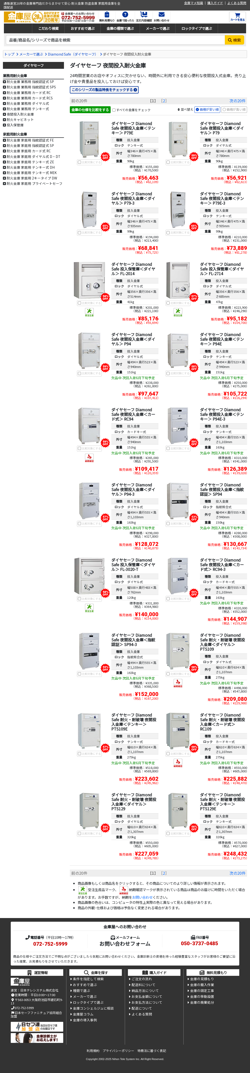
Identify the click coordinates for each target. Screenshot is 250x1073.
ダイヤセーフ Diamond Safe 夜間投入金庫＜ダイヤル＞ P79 (222, 128)
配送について (142, 1009)
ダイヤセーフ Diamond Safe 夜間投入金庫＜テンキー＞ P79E (133, 128)
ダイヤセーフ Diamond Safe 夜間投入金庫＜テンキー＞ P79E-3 (222, 198)
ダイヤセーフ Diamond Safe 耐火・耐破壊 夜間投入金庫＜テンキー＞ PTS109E (133, 722)
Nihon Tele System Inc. (126, 1059)
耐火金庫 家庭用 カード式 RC (29, 150)
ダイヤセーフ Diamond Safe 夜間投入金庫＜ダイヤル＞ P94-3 (133, 489)
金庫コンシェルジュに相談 (93, 1009)
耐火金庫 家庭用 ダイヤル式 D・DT (33, 156)
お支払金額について (147, 997)
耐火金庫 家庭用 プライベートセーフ (34, 183)
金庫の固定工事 (202, 991)
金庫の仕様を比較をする (90, 109)
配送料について (144, 985)
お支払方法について (147, 1003)
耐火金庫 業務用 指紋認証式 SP (30, 81)
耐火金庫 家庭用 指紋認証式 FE (30, 140)
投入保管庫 (15, 124)
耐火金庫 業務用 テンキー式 (28, 108)
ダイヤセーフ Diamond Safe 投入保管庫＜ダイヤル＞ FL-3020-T (133, 564)
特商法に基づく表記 (151, 1050)
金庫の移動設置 (202, 997)
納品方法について (145, 991)
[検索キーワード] (115, 40)
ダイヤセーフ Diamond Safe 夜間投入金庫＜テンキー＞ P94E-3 (222, 414)
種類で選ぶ (81, 991)
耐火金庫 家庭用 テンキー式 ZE (30, 161)
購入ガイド (215, 3)
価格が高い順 (236, 109)
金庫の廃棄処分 (202, 1003)
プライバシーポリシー (118, 1050)
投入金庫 (133, 140)
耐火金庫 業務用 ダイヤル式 (28, 103)
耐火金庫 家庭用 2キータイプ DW (32, 178)
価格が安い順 (209, 109)
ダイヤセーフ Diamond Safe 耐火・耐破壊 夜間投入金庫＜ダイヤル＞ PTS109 (222, 642)
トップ (9, 54)
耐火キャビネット (20, 119)
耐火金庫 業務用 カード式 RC (29, 92)
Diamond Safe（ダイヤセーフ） (73, 54)
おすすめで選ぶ (82, 28)
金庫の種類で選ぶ (120, 28)
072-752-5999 (50, 944)
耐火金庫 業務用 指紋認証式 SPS (31, 86)
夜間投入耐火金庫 (20, 114)
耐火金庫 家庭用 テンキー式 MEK (32, 172)
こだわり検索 (48, 28)
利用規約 (93, 1050)
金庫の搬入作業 (202, 985)
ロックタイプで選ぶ (196, 28)
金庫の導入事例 (85, 1021)
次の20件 (237, 101)
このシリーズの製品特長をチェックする (102, 89)
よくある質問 (236, 3)
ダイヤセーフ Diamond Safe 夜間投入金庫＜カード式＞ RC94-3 (222, 564)
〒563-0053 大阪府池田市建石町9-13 (37, 1002)
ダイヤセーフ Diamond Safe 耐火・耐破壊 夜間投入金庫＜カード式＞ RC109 (222, 722)
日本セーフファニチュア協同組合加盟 (36, 1015)
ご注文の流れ (142, 979)
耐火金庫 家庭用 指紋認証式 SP (30, 145)
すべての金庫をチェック (133, 109)
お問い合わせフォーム (124, 943)
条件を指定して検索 (88, 979)
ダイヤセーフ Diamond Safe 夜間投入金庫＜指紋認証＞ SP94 (222, 489)
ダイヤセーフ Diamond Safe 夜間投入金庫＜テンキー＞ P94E (222, 339)
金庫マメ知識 (193, 3)
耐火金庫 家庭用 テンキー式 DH (31, 167)
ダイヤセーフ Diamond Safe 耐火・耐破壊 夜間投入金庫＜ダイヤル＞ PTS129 (133, 802)
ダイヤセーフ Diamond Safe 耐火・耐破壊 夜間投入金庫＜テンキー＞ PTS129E (222, 802)
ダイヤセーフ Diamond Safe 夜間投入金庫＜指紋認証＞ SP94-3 (133, 639)
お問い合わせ (142, 897)
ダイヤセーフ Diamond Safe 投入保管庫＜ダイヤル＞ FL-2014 (133, 268)
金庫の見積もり (202, 979)
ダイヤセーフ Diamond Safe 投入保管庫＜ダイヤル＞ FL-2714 (222, 268)
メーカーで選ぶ (157, 28)
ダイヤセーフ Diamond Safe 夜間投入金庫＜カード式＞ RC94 (133, 414)
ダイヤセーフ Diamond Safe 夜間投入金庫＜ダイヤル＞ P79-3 (133, 198)
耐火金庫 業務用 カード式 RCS (30, 97)
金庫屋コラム (83, 1015)
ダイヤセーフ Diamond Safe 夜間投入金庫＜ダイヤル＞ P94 (133, 339)
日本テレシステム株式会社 (39, 990)
